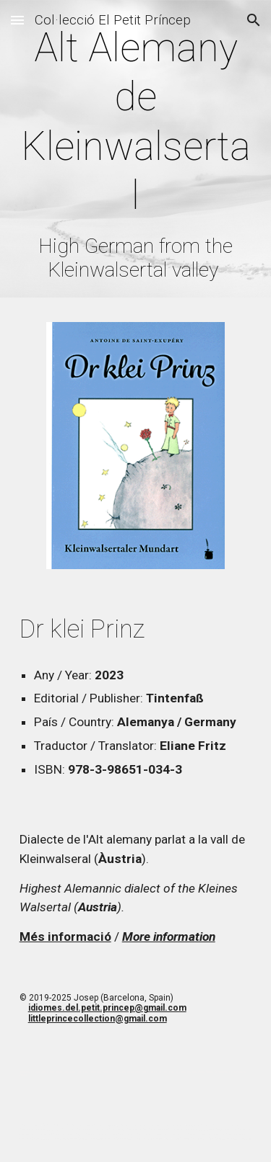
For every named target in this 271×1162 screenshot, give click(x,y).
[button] (17, 20)
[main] (136, 152)
